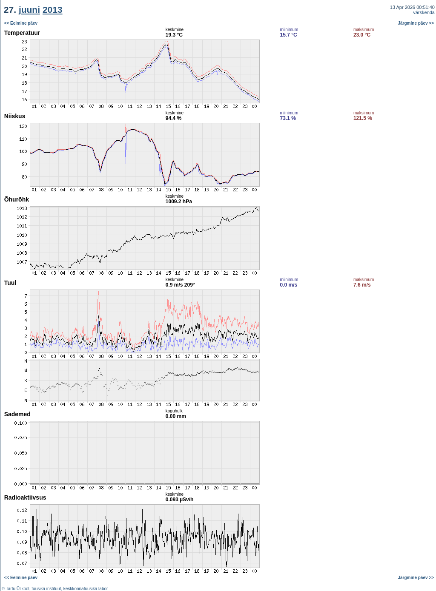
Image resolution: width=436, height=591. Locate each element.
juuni (29, 9)
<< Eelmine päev (20, 23)
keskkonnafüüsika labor (85, 588)
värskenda (424, 12)
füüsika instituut (46, 588)
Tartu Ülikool (17, 588)
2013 (53, 9)
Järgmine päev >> (416, 23)
